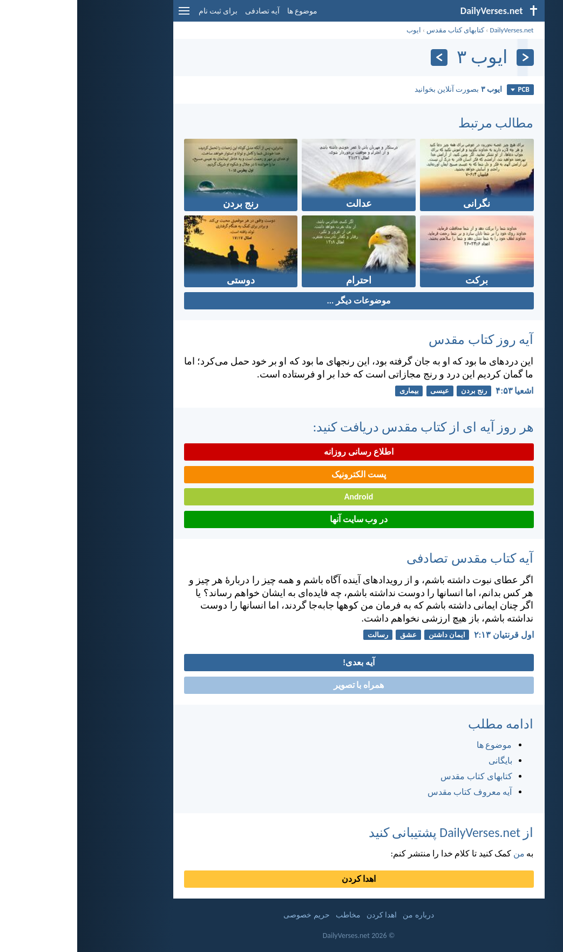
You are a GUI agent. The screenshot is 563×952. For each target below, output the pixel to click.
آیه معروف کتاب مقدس (392, 792)
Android (281, 496)
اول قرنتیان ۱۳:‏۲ (427, 635)
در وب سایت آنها (281, 519)
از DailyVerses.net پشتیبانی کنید (374, 832)
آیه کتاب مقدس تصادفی (392, 558)
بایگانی (423, 760)
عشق (331, 635)
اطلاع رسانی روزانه (281, 452)
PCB (442, 89)
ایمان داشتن (369, 635)
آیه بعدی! (281, 662)
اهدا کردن (281, 879)
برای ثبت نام (140, 11)
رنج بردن (397, 391)
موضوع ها (225, 11)
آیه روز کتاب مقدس (403, 339)
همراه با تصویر (281, 685)
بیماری (332, 391)
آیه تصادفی (185, 11)
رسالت (300, 635)
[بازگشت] (447, 57)
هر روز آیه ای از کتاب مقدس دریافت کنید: (346, 427)
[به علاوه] (362, 57)
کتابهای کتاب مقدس (378, 30)
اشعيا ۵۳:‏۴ (437, 391)
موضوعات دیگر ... (281, 300)
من (441, 853)
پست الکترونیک (281, 474)
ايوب (336, 30)
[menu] (107, 15)
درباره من (340, 915)
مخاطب (271, 915)
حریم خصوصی (229, 915)
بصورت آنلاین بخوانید (381, 89)
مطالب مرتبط (418, 123)
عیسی (362, 391)
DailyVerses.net (434, 30)
